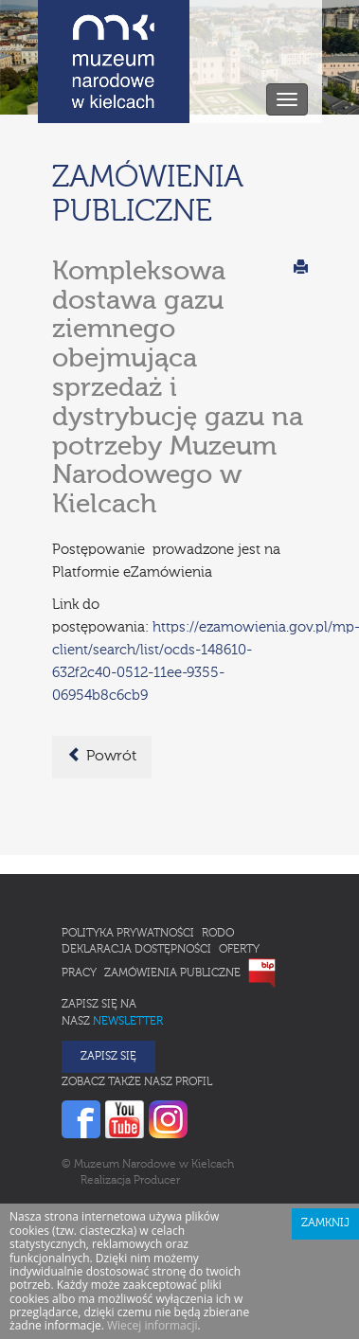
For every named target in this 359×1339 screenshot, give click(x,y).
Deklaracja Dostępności (136, 949)
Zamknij (325, 1223)
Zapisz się (108, 1056)
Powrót (101, 755)
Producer (157, 1181)
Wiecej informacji (152, 1325)
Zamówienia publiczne (172, 973)
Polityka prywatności (128, 933)
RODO (218, 933)
